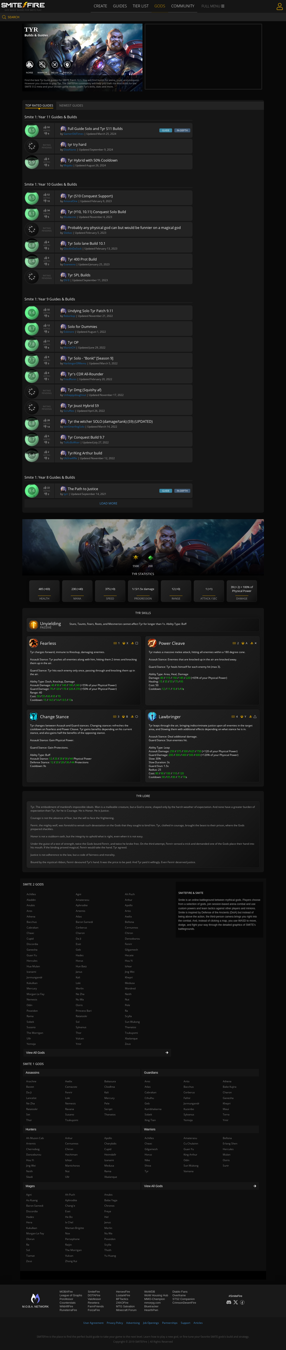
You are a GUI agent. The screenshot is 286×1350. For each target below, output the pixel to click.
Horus (79, 961)
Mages (30, 1186)
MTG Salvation (125, 1306)
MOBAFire (66, 1291)
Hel (106, 1217)
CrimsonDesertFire (184, 1302)
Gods (160, 5)
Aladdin (31, 900)
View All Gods (97, 1052)
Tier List (141, 5)
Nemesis (32, 999)
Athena (31, 916)
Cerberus (81, 927)
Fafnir (187, 1098)
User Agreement (93, 1323)
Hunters (31, 1129)
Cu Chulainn (191, 1143)
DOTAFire (94, 1295)
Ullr (29, 1038)
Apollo (128, 905)
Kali (78, 977)
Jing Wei (129, 972)
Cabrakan (32, 927)
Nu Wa (80, 999)
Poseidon (32, 1011)
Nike (147, 1160)
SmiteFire (94, 1291)
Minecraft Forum (126, 1310)
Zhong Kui (71, 1261)
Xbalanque (131, 1038)
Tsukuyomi (131, 1033)
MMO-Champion (154, 1299)
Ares (29, 911)
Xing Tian (150, 1120)
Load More (108, 503)
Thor (78, 1033)
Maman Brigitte (74, 1228)
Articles (198, 1323)
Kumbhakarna (153, 1109)
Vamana (189, 1171)
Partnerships (170, 1323)
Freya (107, 1211)
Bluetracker (151, 1306)
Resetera (93, 1302)
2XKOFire (122, 1302)
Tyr (147, 1171)
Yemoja (31, 1044)
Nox (67, 1233)
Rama (30, 1016)
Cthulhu (149, 1098)
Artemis (80, 911)
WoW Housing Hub (156, 1295)
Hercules (32, 961)
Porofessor (66, 1299)
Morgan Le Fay (35, 994)
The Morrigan (35, 1033)
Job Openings (151, 1323)
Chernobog (33, 1149)
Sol (77, 1022)
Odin (29, 1005)
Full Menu (211, 6)
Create (102, 5)
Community (182, 5)
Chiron (129, 933)
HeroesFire (123, 1291)
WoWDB (149, 1291)
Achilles (31, 894)
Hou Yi (129, 961)
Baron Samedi (84, 922)
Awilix (128, 916)
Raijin (68, 1244)
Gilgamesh (131, 949)
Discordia (32, 944)
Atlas (79, 916)
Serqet (108, 1109)
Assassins (32, 1072)
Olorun (30, 1239)
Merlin (80, 988)
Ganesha (32, 949)
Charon (80, 933)
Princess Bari (84, 1011)
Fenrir (128, 944)
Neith (128, 994)
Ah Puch (130, 894)
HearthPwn (151, 1310)
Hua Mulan (33, 966)
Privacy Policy (115, 1323)
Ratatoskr (81, 1016)
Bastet (30, 1087)
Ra (126, 1011)
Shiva (148, 1165)
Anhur (128, 900)
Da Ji (78, 938)
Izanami (31, 972)
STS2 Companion (184, 1299)
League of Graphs (71, 1295)
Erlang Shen (230, 1143)
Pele (127, 1005)
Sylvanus (81, 1027)
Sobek (30, 1022)
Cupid (30, 938)
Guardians (151, 1072)
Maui (226, 1109)
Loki (78, 983)
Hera (29, 1222)
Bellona (129, 922)
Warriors (149, 1129)
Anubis (31, 905)
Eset (78, 944)
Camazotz (71, 1087)
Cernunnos (131, 927)
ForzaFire (94, 1310)
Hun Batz (81, 966)
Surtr (226, 1165)
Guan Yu (32, 955)
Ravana (69, 1109)
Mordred (130, 988)
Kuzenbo (189, 1109)
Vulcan (80, 1038)
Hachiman (71, 1154)
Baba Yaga (110, 1200)
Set (28, 1114)
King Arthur (190, 1154)
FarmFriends (96, 1306)
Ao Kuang (32, 1200)
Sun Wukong (132, 1022)
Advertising (133, 1323)
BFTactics (122, 1299)
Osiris (79, 1005)
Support (185, 1323)
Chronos (109, 1205)
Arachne (31, 1081)
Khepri (129, 977)
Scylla (128, 1016)
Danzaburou (132, 938)
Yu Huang (110, 1256)
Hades (80, 955)
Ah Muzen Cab (35, 1138)
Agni (78, 894)
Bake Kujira (229, 1087)
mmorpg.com (152, 1302)
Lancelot (31, 1098)
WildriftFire (66, 1306)
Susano (31, 1027)
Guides (121, 5)
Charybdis (110, 1143)
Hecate (129, 955)
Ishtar (128, 966)
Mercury (32, 988)
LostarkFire (123, 1295)
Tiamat (30, 1256)
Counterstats (68, 1302)
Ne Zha (80, 994)
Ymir (78, 1044)
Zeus (128, 1044)
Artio (128, 911)
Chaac (30, 933)
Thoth (107, 1250)
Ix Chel (69, 1222)
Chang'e (70, 1205)
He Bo (69, 1217)
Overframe (179, 1295)
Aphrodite (82, 905)
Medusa (130, 983)
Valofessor (94, 1299)
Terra (226, 1114)
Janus (79, 972)
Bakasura (110, 1081)
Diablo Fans (180, 1291)
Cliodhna (109, 1087)
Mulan (226, 1154)
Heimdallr (110, 1154)
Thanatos (130, 1027)
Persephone (72, 1239)
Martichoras (72, 1165)
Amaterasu (82, 900)
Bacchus (32, 922)
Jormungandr (34, 977)
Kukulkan (32, 983)
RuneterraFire (68, 1310)
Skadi (29, 1177)
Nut (127, 999)
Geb (78, 949)
